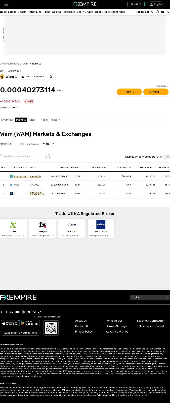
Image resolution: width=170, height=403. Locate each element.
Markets (21, 119)
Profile (44, 119)
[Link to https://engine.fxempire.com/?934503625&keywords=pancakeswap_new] (19, 176)
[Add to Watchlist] (33, 76)
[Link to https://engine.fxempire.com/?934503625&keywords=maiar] (12, 193)
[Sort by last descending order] (64, 167)
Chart (33, 119)
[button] (6, 4)
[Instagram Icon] (23, 312)
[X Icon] (1, 312)
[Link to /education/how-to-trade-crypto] (85, 11)
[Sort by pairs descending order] (33, 167)
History (55, 119)
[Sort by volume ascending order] (147, 167)
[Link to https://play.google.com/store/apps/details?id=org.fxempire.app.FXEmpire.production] (29, 323)
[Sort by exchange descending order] (20, 167)
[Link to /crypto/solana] (56, 11)
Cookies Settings (116, 326)
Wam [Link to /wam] (25, 63)
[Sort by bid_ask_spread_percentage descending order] (75, 167)
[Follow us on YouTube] (163, 12)
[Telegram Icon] (28, 312)
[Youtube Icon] (17, 312)
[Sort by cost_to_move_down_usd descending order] (124, 167)
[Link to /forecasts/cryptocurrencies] (69, 11)
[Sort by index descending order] (3, 167)
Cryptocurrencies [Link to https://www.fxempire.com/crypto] (9, 63)
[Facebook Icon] (6, 312)
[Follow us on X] (152, 12)
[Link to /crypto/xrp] (46, 11)
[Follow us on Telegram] (168, 12)
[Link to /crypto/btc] (22, 11)
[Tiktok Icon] (39, 312)
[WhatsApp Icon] (34, 312)
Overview (7, 119)
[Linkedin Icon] (11, 312)
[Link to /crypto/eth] (35, 11)
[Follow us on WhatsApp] (157, 12)
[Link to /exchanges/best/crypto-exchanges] (110, 11)
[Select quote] (60, 90)
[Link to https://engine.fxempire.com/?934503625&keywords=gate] (14, 184)
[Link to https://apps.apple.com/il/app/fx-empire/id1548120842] (10, 323)
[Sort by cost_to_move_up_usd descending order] (99, 167)
